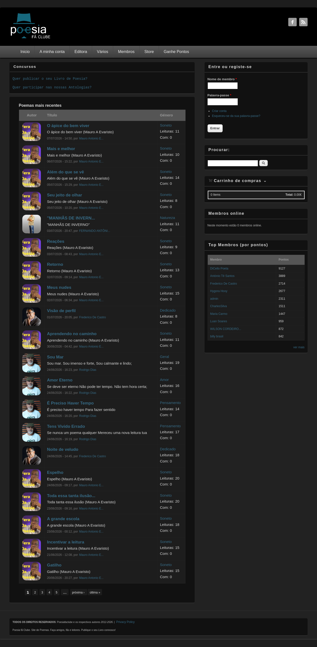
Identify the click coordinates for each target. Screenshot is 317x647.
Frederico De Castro (92, 317)
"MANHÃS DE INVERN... (71, 218)
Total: (289, 194)
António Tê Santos (222, 276)
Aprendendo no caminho (72, 333)
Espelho (55, 472)
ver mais (298, 347)
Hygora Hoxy (218, 291)
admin (214, 298)
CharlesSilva (218, 306)
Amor (164, 379)
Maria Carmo (218, 314)
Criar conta (219, 111)
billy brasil (216, 336)
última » (95, 592)
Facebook (292, 22)
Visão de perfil (61, 310)
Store (149, 52)
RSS (303, 22)
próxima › (78, 592)
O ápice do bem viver (68, 125)
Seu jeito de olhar (64, 195)
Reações (55, 241)
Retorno (55, 264)
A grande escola (63, 518)
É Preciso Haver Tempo (70, 403)
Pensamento (170, 403)
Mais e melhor (61, 148)
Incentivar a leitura (65, 542)
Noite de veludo (63, 449)
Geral (164, 356)
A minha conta (52, 52)
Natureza (167, 218)
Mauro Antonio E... (91, 138)
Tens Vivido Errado (66, 426)
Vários (102, 52)
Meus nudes (59, 287)
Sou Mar (55, 357)
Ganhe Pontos (176, 52)
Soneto (166, 125)
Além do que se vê (65, 172)
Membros (126, 52)
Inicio (25, 52)
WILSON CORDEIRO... (225, 329)
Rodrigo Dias (87, 370)
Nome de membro (222, 79)
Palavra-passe (219, 95)
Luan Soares (218, 321)
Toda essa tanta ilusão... (71, 495)
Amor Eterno (60, 380)
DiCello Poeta (219, 268)
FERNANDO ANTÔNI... (94, 231)
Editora (81, 52)
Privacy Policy (125, 622)
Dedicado (168, 310)
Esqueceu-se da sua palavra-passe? (236, 116)
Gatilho (54, 565)
